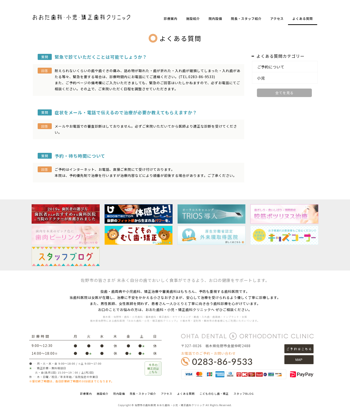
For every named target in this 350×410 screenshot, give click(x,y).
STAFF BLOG (343, 77)
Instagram (343, 101)
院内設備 (215, 18)
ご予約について (270, 66)
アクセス (277, 18)
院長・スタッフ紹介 (246, 18)
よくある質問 (302, 18)
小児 (261, 78)
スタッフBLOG (244, 393)
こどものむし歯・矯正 (214, 393)
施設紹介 (193, 18)
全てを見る (284, 92)
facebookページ (343, 89)
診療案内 (170, 18)
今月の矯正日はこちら (153, 368)
